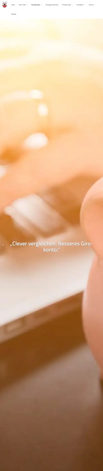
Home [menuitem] (13, 5)
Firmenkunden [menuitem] (66, 5)
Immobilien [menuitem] (80, 5)
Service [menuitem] (91, 5)
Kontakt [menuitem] (13, 14)
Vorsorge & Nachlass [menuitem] (51, 5)
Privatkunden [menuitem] (35, 5)
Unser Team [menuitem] (22, 5)
